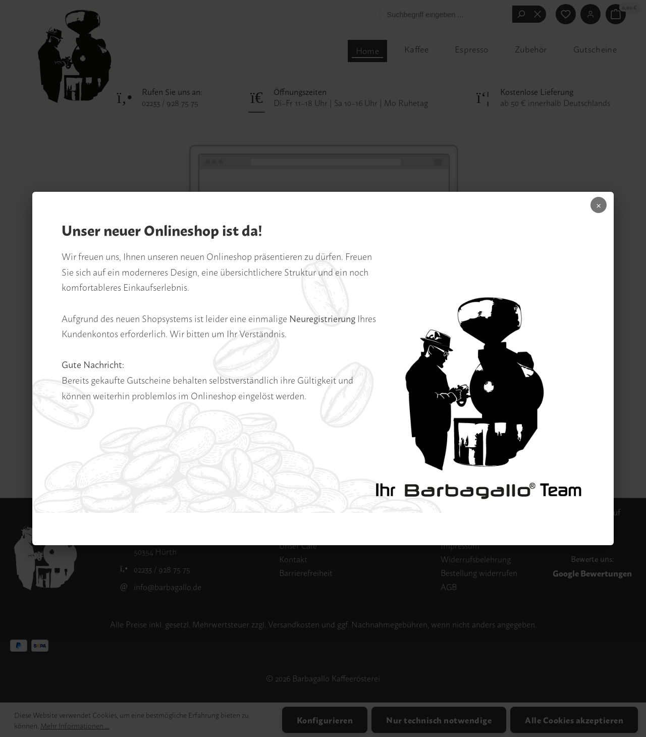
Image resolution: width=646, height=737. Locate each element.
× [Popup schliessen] (590, 209)
